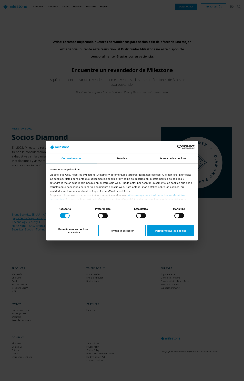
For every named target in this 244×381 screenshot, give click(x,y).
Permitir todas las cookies (171, 230)
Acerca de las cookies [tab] (172, 158)
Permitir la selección (122, 230)
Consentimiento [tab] (71, 158)
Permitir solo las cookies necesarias (73, 231)
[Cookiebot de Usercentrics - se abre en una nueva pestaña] (180, 147)
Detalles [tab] (122, 158)
